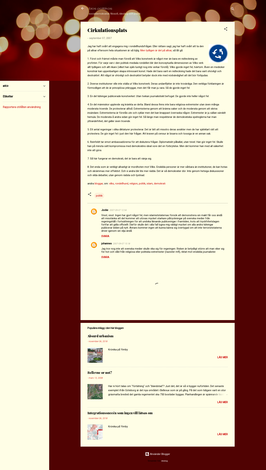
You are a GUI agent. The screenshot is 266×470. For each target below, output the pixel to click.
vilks (111, 183)
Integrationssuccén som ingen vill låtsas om (120, 413)
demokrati (159, 183)
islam (150, 183)
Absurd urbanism (100, 336)
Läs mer (222, 357)
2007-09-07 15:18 (121, 243)
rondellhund (121, 183)
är (156, 50)
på (163, 50)
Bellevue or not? (99, 373)
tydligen (150, 50)
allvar (169, 50)
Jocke (104, 210)
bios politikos (100, 8)
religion (134, 183)
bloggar (99, 183)
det (160, 50)
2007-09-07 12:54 (118, 210)
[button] (226, 29)
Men (142, 50)
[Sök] (232, 9)
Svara (105, 236)
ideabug (164, 461)
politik (142, 183)
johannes (106, 243)
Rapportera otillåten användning (22, 107)
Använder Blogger (157, 454)
